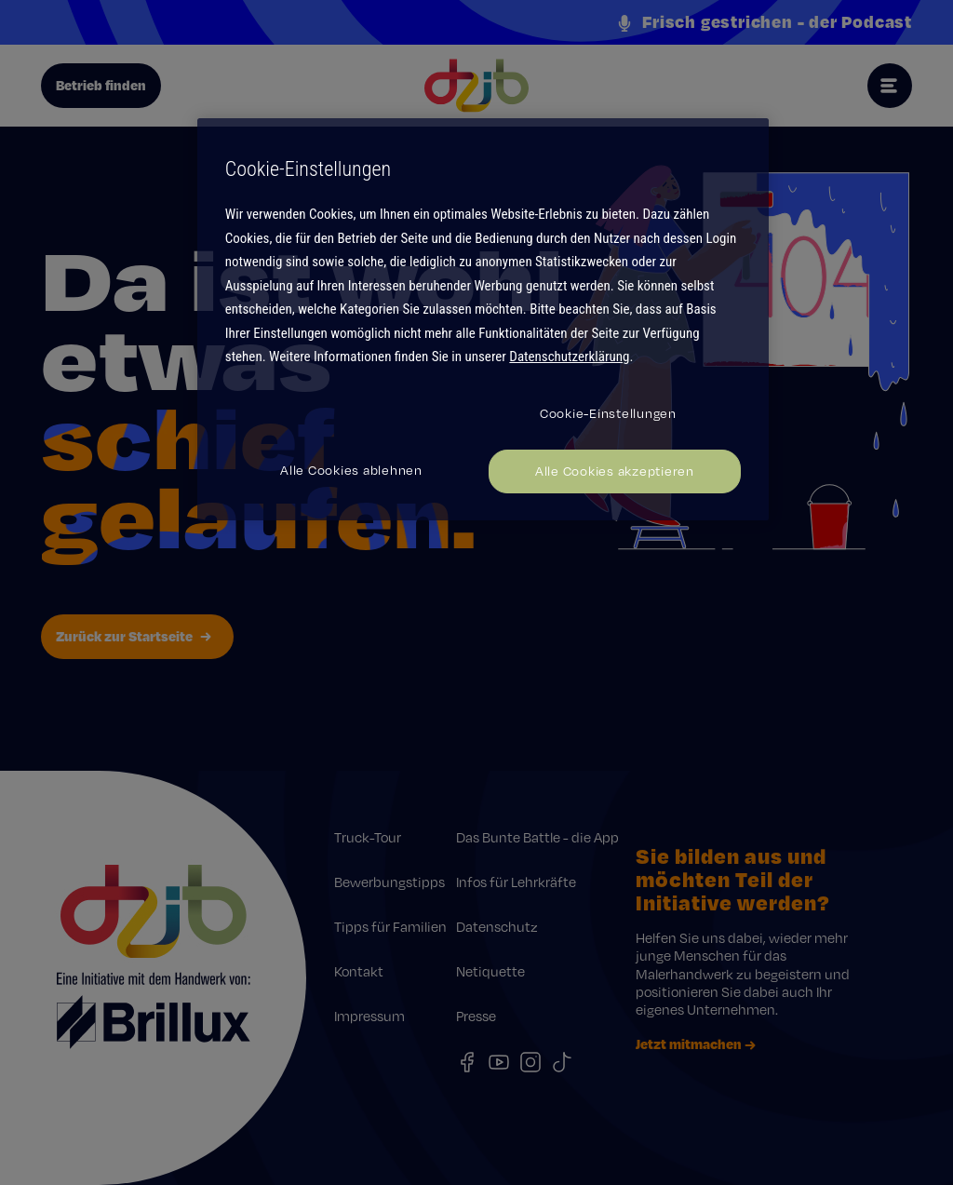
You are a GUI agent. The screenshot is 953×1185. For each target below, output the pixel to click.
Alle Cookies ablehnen (351, 470)
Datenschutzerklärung (569, 356)
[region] (483, 318)
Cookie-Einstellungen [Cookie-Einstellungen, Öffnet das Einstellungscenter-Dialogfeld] (608, 413)
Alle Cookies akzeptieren (614, 471)
